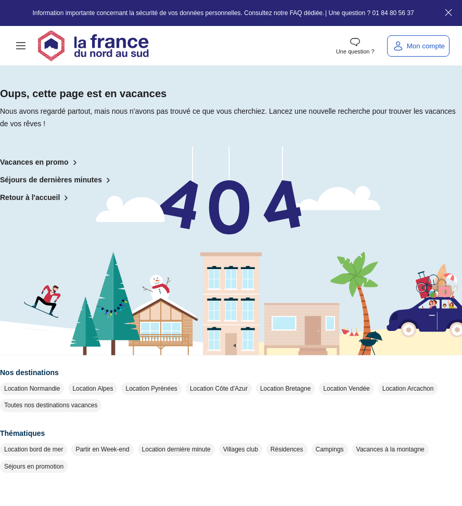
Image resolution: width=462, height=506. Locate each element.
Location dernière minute (176, 449)
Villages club (240, 449)
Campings (330, 449)
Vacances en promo (40, 162)
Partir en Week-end (102, 449)
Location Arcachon (408, 388)
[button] (20, 45)
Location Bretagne (285, 388)
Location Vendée (346, 388)
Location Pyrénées (151, 388)
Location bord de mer (33, 449)
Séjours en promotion (33, 466)
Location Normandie (32, 388)
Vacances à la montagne (390, 449)
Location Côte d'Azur (219, 388)
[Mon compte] (418, 46)
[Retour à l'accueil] (93, 45)
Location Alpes (92, 388)
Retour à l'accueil (36, 198)
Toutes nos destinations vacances (50, 405)
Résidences (287, 449)
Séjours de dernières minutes (57, 180)
